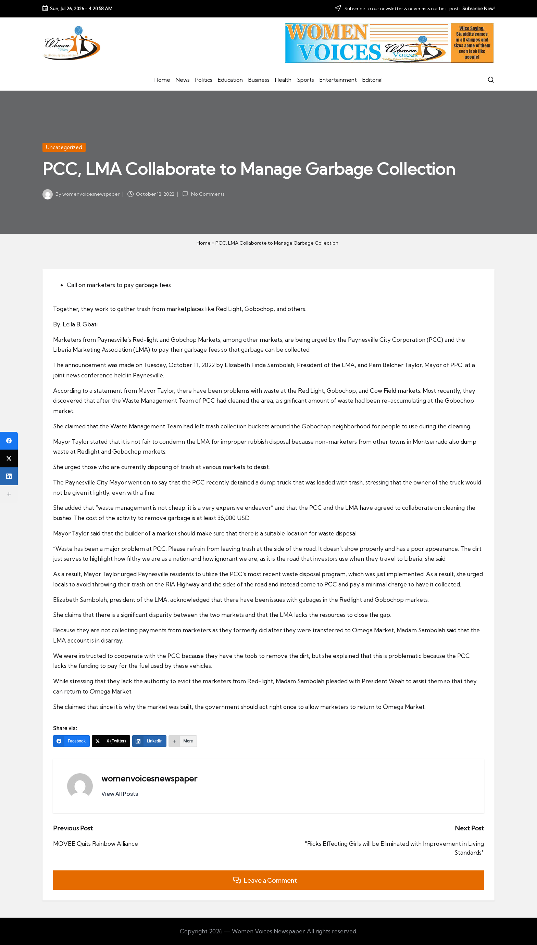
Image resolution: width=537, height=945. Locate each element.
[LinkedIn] (149, 741)
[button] (119, 794)
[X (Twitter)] (111, 741)
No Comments (203, 194)
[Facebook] (71, 741)
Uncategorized (64, 147)
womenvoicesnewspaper (149, 778)
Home (204, 243)
